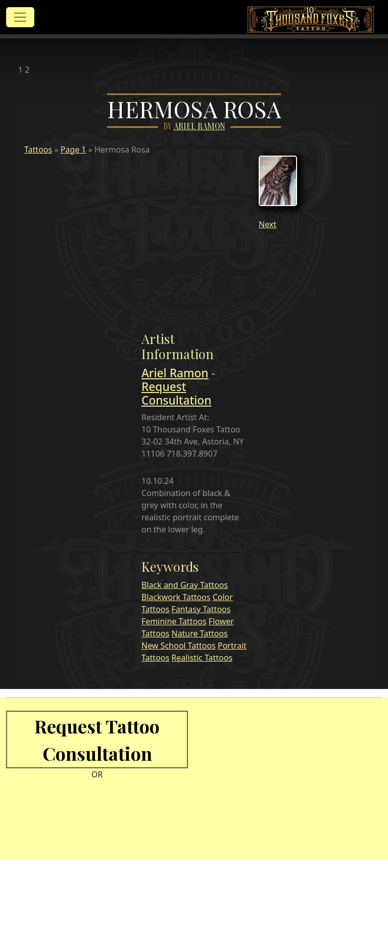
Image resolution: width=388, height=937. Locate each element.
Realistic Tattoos (201, 657)
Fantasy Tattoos (200, 609)
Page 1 (73, 149)
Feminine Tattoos (174, 621)
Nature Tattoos (199, 633)
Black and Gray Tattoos (184, 584)
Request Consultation (176, 393)
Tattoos (38, 149)
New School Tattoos (178, 645)
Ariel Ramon (199, 126)
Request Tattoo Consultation (97, 739)
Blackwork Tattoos (175, 597)
